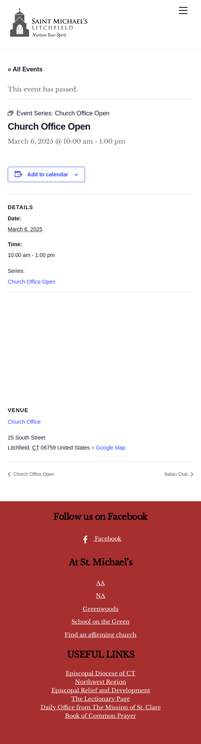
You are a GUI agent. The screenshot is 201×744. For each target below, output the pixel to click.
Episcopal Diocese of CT (101, 673)
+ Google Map (108, 448)
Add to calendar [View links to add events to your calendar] (47, 174)
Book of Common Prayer (100, 715)
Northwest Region (100, 681)
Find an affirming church (100, 634)
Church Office (24, 422)
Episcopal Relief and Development (100, 690)
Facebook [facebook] (99, 538)
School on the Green (100, 621)
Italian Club (177, 474)
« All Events (25, 69)
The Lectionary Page (100, 698)
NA (100, 595)
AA (100, 583)
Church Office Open (31, 282)
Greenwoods (101, 608)
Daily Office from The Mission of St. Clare (101, 707)
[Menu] (183, 10)
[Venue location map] (100, 347)
